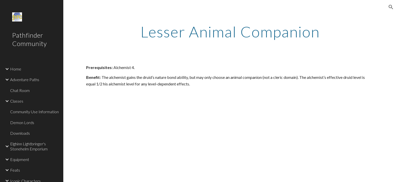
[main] (230, 31)
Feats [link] (15, 170)
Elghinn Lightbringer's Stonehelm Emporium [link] (29, 146)
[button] (391, 7)
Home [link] (15, 68)
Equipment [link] (19, 159)
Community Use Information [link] (34, 111)
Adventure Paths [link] (24, 79)
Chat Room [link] (20, 90)
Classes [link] (16, 101)
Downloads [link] (20, 133)
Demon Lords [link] (22, 122)
